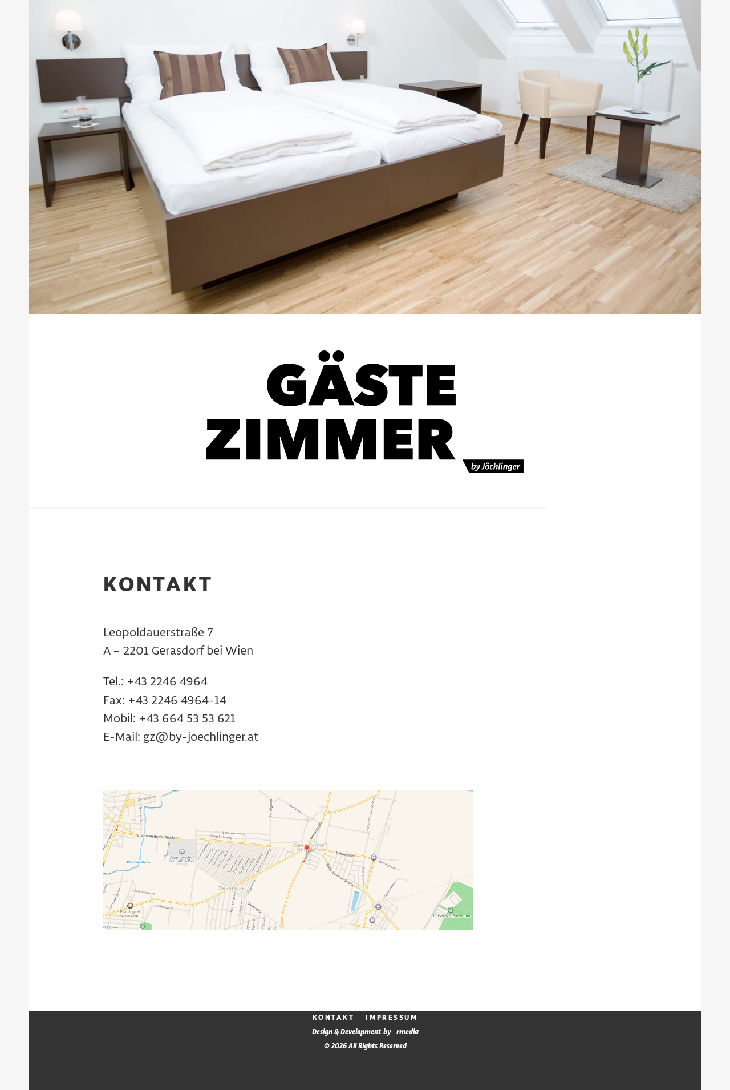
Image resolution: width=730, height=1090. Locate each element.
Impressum (391, 1018)
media (407, 1032)
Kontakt (334, 1018)
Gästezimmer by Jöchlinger (365, 411)
